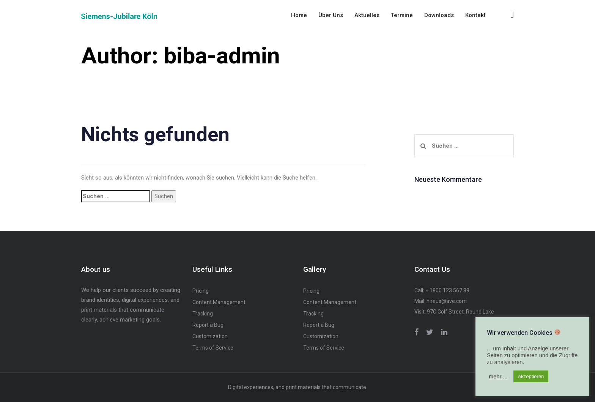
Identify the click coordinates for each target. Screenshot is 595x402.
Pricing (200, 291)
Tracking (202, 314)
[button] (512, 15)
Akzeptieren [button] (531, 376)
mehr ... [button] (498, 377)
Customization (210, 336)
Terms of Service (212, 348)
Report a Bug (208, 325)
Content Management (219, 302)
